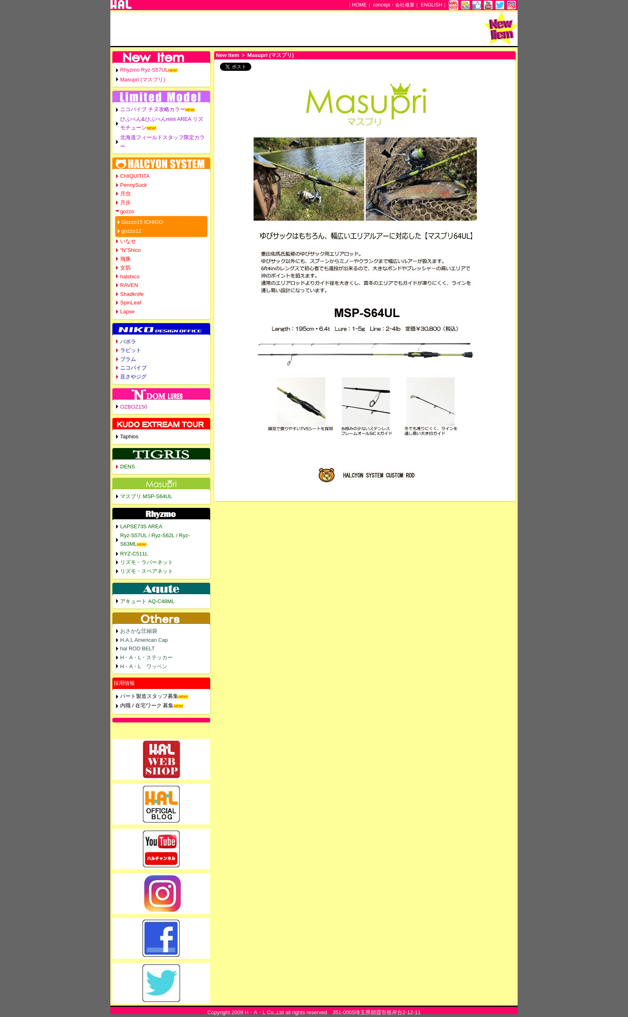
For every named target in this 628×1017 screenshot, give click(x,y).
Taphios (129, 436)
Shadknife (132, 294)
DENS (127, 467)
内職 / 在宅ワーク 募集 (146, 705)
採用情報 (124, 683)
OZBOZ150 (133, 407)
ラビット (130, 350)
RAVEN (129, 285)
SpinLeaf (130, 303)
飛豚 (125, 259)
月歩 (125, 202)
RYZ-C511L (134, 554)
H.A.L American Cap (144, 640)
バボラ (128, 342)
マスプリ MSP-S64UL (146, 496)
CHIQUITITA (135, 176)
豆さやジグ (133, 377)
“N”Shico (130, 250)
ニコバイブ (133, 368)
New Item (227, 55)
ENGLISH (431, 5)
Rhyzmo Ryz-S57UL (144, 70)
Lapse (127, 311)
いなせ (128, 241)
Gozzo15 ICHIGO (142, 222)
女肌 (125, 268)
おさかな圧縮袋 (138, 631)
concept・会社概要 (394, 5)
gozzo (127, 211)
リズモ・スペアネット (146, 571)
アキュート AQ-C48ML (147, 601)
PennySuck (133, 185)
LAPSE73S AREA (141, 526)
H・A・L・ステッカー (146, 657)
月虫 (125, 193)
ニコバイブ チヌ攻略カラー (152, 109)
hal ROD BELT (137, 648)
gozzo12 (131, 231)
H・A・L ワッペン (143, 666)
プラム (128, 359)
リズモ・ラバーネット (146, 562)
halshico (130, 276)
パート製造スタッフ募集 (149, 696)
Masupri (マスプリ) (142, 80)
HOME (359, 5)
